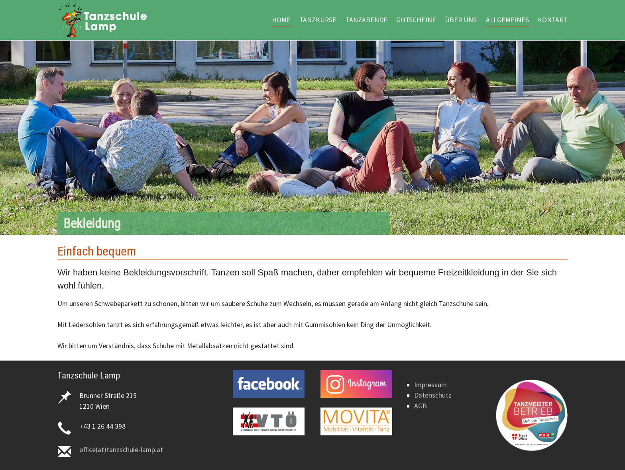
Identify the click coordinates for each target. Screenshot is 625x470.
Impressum (430, 384)
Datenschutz (433, 395)
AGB (420, 406)
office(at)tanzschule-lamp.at (121, 449)
